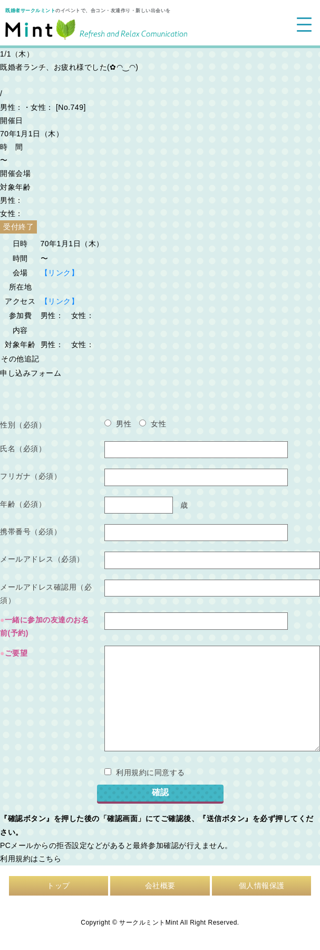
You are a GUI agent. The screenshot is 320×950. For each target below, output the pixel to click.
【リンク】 (60, 272)
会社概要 (160, 885)
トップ (58, 885)
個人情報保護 (262, 885)
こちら (50, 858)
